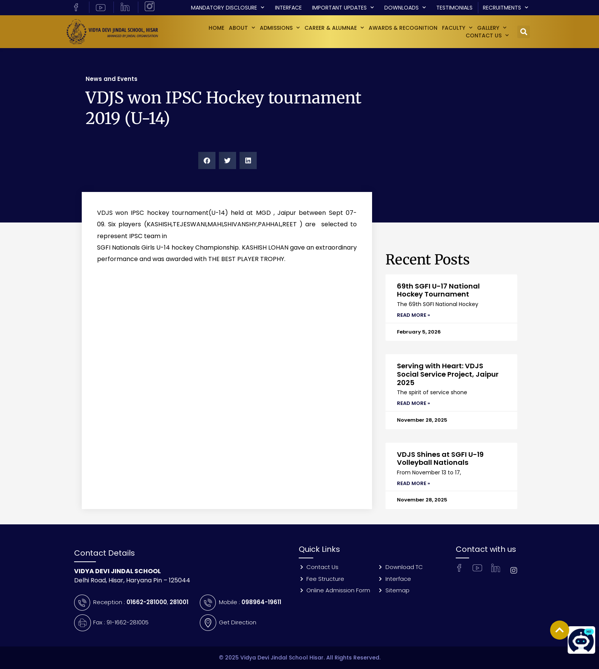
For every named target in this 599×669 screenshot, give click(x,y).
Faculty (457, 28)
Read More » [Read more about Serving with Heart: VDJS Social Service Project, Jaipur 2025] (413, 403)
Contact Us (487, 35)
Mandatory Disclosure (227, 7)
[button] (523, 32)
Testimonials (454, 7)
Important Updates (343, 7)
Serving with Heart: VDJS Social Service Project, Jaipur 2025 (448, 374)
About (242, 28)
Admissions (280, 28)
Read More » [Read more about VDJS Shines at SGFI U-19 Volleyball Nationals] (413, 483)
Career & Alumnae (334, 28)
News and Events (112, 79)
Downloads (405, 7)
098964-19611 (261, 602)
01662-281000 (146, 602)
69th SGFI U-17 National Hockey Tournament (438, 290)
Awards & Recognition (403, 28)
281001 (179, 602)
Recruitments (505, 7)
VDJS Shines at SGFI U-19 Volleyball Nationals (440, 458)
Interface (288, 7)
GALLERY (492, 28)
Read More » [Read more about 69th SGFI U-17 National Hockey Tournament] (413, 315)
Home (216, 28)
